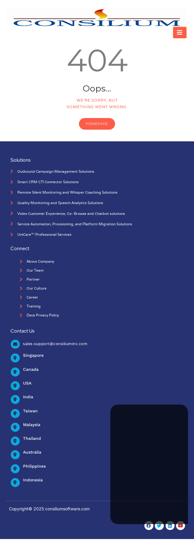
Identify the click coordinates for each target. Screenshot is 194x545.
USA (27, 383)
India (28, 396)
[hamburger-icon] (180, 32)
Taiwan (30, 410)
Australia (32, 452)
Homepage (97, 124)
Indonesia (33, 479)
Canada (31, 369)
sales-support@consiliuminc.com (55, 343)
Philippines (34, 466)
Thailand (32, 438)
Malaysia (31, 424)
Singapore (33, 355)
